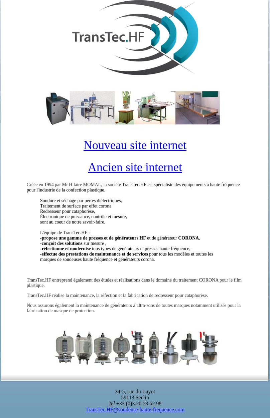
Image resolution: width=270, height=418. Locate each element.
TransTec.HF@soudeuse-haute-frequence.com (135, 409)
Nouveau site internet (135, 145)
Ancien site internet (135, 167)
